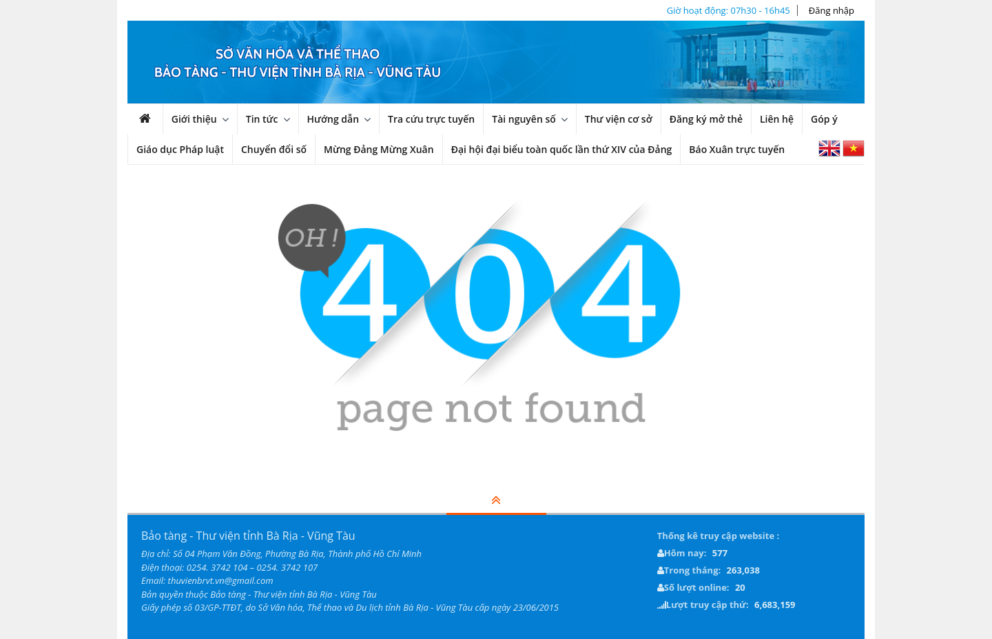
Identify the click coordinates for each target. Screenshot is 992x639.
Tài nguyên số (524, 118)
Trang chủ (152, 122)
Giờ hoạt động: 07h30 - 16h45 (728, 10)
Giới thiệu (194, 118)
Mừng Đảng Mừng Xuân (379, 149)
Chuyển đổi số (274, 149)
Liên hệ (777, 118)
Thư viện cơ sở (618, 118)
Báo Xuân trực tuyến (737, 149)
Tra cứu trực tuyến (431, 118)
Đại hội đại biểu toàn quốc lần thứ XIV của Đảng (561, 149)
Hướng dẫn (333, 118)
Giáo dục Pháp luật (180, 149)
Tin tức (262, 118)
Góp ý (824, 118)
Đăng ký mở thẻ (706, 118)
